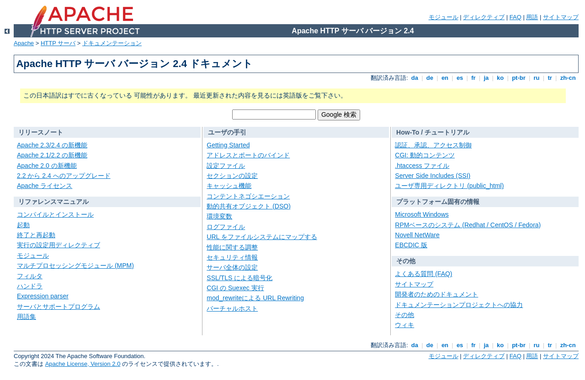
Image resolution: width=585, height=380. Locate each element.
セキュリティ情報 (232, 257)
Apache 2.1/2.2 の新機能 (52, 155)
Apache (24, 43)
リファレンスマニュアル (53, 201)
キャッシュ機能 (229, 185)
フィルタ (30, 276)
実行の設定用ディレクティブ (58, 245)
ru (536, 77)
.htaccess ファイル (422, 165)
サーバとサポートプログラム (58, 306)
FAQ (515, 17)
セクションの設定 (232, 175)
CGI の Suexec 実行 (235, 288)
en (445, 77)
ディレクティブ (484, 17)
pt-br (519, 77)
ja (486, 77)
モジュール (443, 17)
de (430, 77)
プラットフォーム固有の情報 (437, 201)
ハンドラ (30, 286)
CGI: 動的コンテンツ (425, 155)
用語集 (26, 316)
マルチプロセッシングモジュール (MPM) (75, 265)
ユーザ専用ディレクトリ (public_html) (449, 185)
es (460, 77)
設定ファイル (226, 165)
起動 (23, 225)
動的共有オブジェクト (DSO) (249, 206)
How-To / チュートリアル (432, 132)
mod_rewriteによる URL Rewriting (255, 298)
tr (550, 77)
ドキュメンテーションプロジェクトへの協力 (459, 304)
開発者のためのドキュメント (436, 294)
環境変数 (219, 216)
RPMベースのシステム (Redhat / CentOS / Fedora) (468, 225)
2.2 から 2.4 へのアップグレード (64, 175)
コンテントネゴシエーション (248, 196)
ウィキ (404, 324)
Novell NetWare (417, 235)
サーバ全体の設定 (232, 267)
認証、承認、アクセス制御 (433, 145)
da (415, 77)
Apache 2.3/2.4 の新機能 (52, 145)
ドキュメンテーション (112, 43)
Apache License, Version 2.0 (83, 363)
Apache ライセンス (44, 185)
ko (500, 77)
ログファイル (226, 226)
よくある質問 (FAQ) (423, 273)
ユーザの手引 (227, 132)
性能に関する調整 (232, 247)
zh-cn (567, 77)
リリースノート (40, 132)
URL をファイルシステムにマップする (262, 236)
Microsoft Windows (421, 214)
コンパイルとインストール (55, 214)
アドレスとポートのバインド (248, 155)
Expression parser (43, 296)
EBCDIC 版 (411, 245)
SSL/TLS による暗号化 (239, 277)
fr (474, 77)
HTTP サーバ (58, 43)
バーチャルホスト (232, 308)
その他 (405, 261)
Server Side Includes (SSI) (432, 175)
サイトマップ (561, 17)
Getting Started (228, 145)
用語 (532, 17)
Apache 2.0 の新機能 (47, 165)
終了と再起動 (36, 235)
